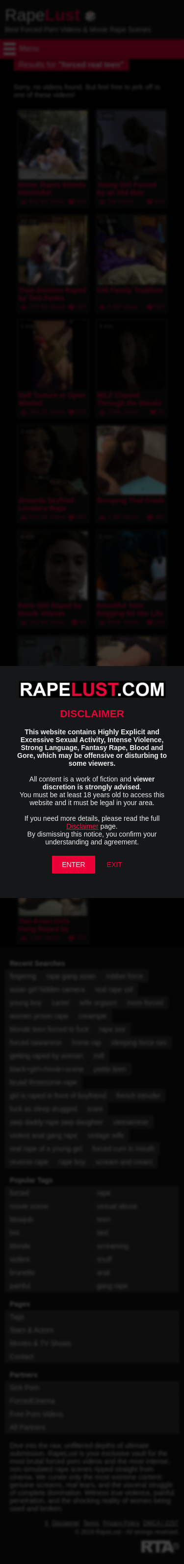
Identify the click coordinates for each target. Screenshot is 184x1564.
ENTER (73, 865)
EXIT (114, 865)
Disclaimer (82, 826)
